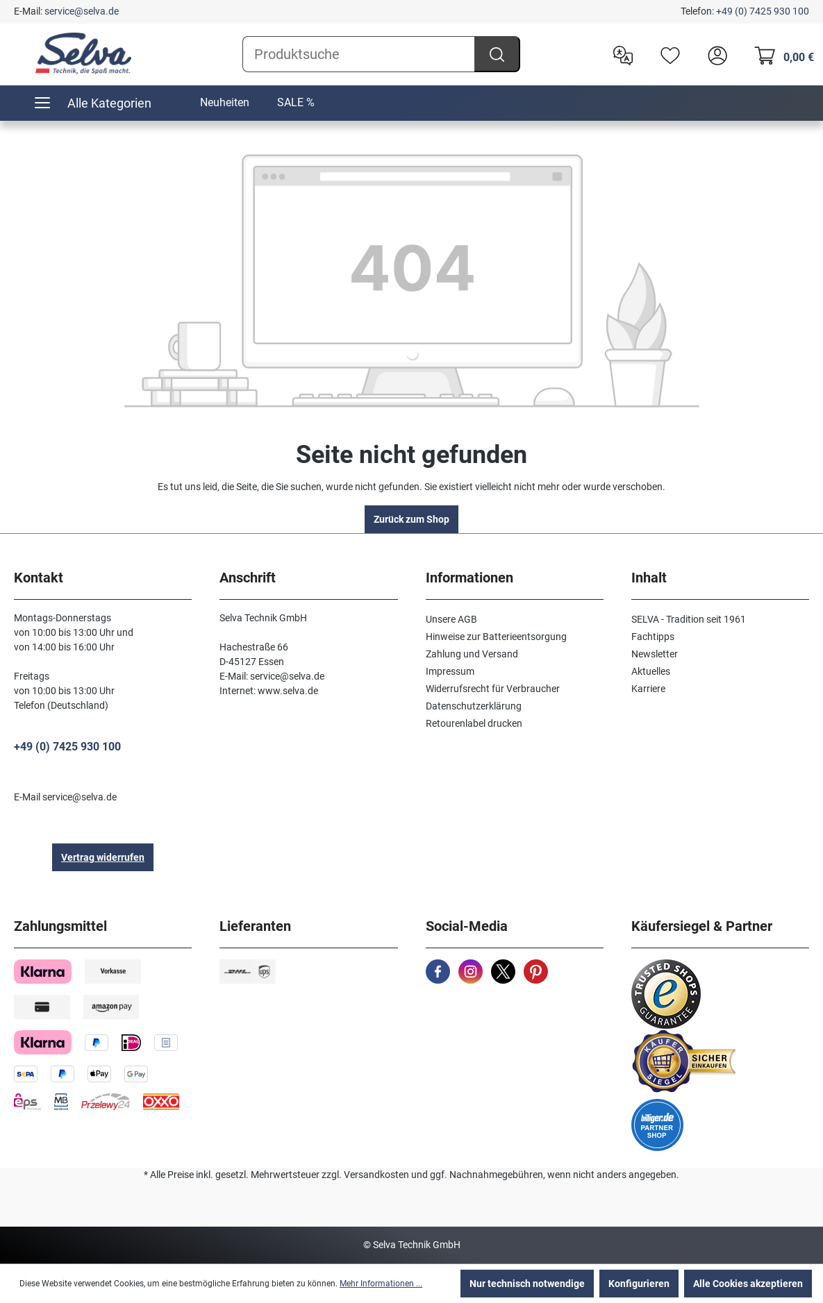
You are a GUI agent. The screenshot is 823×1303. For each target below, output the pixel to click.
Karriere (648, 688)
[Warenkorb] (780, 54)
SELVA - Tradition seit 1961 (688, 619)
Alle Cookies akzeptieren (748, 1283)
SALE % (296, 102)
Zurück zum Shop (411, 519)
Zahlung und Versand (472, 653)
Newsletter (654, 653)
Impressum (450, 671)
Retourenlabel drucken (474, 723)
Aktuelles (650, 671)
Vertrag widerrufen (102, 857)
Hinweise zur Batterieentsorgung (496, 636)
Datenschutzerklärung (474, 706)
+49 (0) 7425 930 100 (762, 11)
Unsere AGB (451, 619)
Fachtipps (652, 636)
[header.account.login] (714, 54)
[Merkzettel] (666, 54)
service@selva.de (81, 11)
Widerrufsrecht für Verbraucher (493, 688)
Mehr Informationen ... (381, 1283)
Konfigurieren (639, 1283)
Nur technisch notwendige (527, 1283)
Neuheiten (224, 102)
